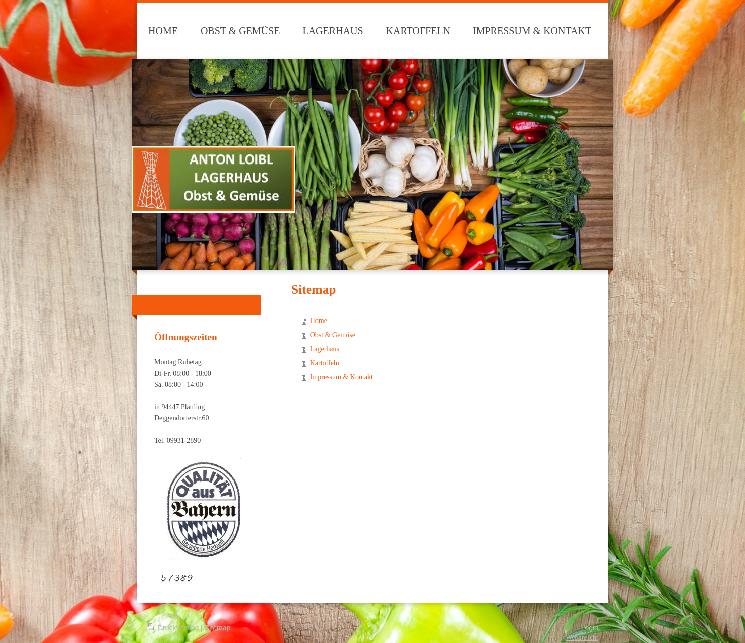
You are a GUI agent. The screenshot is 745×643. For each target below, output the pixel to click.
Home (318, 321)
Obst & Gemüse (332, 335)
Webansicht (582, 637)
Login (589, 628)
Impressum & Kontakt (341, 377)
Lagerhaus (324, 349)
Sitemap (217, 628)
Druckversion (174, 628)
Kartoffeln (324, 363)
